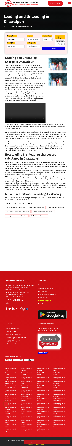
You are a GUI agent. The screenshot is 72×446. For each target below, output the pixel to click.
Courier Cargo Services (18, 338)
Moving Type (47, 36)
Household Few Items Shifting (60, 43)
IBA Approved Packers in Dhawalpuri (43, 212)
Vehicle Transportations (15, 334)
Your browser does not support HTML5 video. (25, 113)
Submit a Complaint (46, 301)
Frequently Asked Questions (49, 294)
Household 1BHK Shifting (60, 45)
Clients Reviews (45, 291)
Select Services (58, 37)
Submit (54, 48)
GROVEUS (41, 444)
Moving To (11, 43)
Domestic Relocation (14, 328)
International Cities (14, 344)
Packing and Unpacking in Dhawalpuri (17, 216)
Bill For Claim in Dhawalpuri (38, 216)
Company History (45, 285)
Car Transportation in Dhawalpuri (16, 207)
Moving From (11, 36)
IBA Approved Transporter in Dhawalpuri (18, 212)
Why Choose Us (44, 297)
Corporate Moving (13, 331)
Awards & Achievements (47, 288)
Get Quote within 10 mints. (60, 440)
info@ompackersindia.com (50, 328)
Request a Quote (55, 3)
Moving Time (32, 43)
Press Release (44, 304)
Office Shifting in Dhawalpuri (56, 207)
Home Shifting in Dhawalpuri (36, 207)
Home (5, 27)
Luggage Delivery (16, 341)
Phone (30, 36)
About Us (47, 440)
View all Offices (43, 352)
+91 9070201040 (15, 300)
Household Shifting (60, 41)
